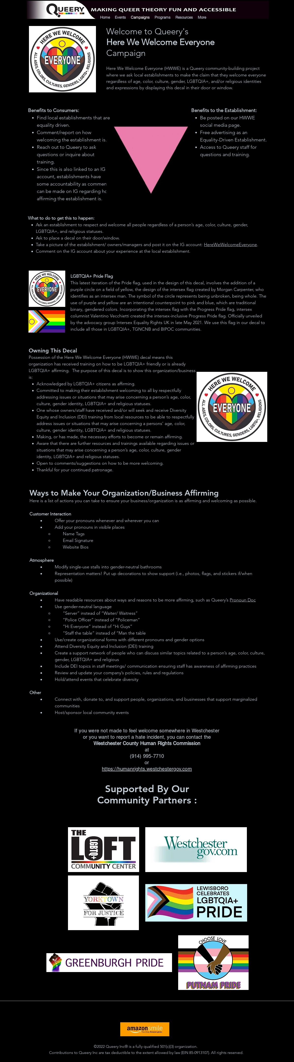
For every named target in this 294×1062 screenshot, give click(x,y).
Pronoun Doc (243, 600)
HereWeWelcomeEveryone (230, 244)
